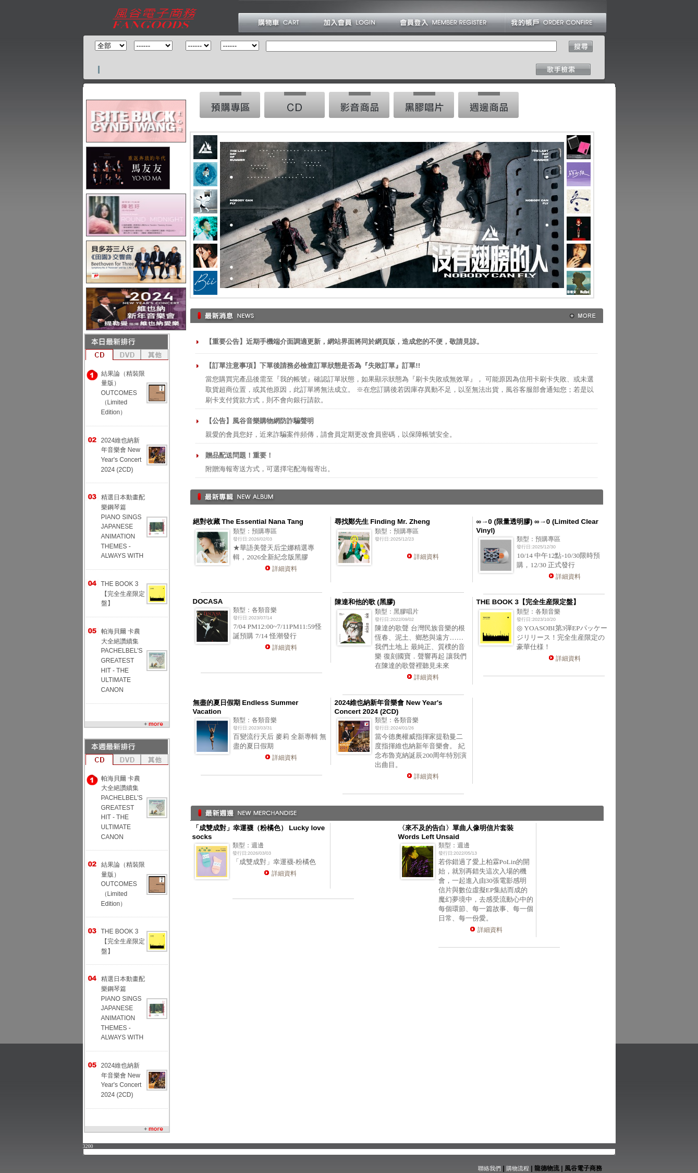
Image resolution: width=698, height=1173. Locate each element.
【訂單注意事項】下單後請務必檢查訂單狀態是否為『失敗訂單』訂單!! (312, 365)
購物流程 (517, 1168)
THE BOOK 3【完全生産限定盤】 (123, 593)
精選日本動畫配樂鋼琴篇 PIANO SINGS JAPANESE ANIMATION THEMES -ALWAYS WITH (123, 526)
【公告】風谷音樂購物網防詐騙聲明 (259, 421)
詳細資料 (284, 568)
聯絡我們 (489, 1168)
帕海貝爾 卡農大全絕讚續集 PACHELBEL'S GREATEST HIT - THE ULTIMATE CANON (122, 660)
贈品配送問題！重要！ (239, 455)
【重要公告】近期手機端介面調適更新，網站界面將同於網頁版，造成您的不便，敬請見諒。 (344, 341)
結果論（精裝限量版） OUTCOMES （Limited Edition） (123, 393)
